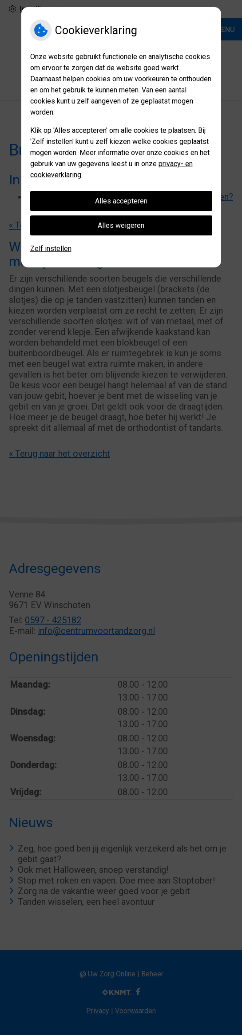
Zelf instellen (50, 248)
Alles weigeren (121, 225)
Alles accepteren (121, 201)
